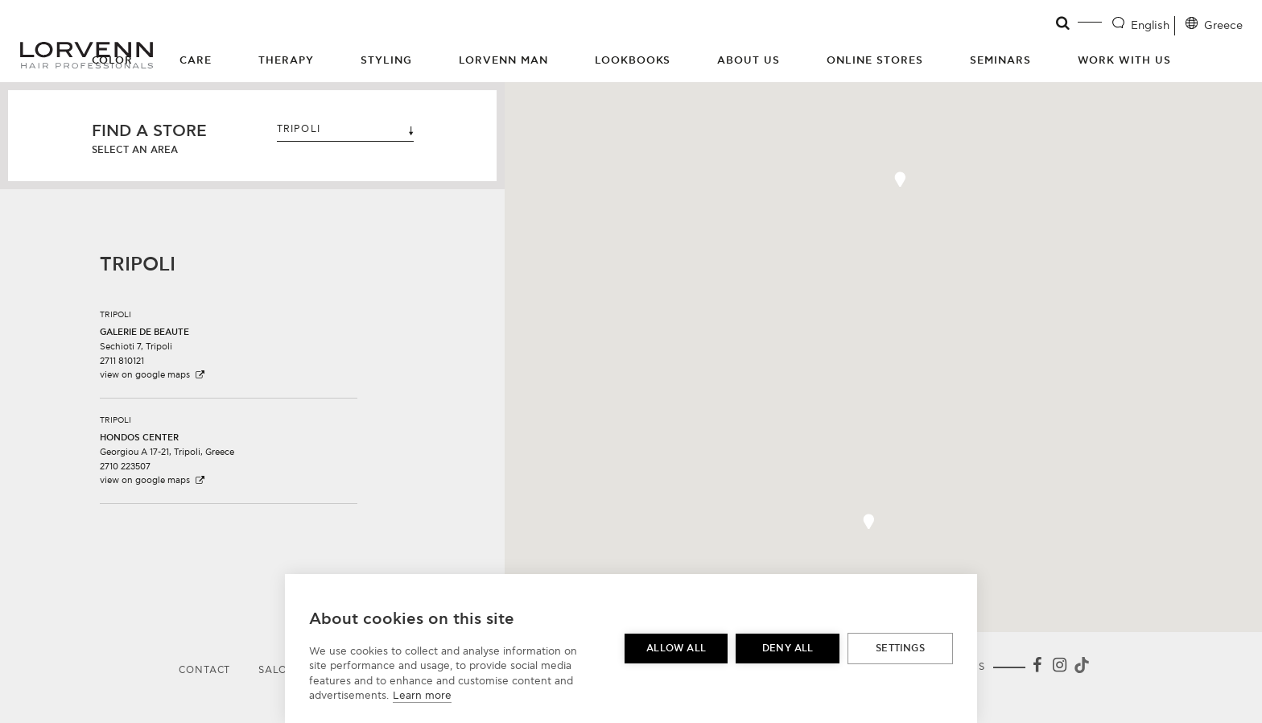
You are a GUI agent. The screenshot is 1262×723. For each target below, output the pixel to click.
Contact (204, 670)
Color (113, 60)
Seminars (1000, 60)
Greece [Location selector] (1223, 25)
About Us (748, 60)
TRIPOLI (345, 129)
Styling (386, 60)
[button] (228, 338)
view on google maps (153, 375)
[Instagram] (1059, 668)
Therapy (286, 60)
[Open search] (1064, 23)
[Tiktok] (1080, 668)
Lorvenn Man (503, 60)
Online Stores (875, 60)
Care (195, 60)
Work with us (1124, 60)
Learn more (422, 695)
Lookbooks (633, 60)
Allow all (676, 648)
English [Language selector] (1150, 25)
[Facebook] (1036, 668)
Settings (900, 648)
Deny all (788, 648)
